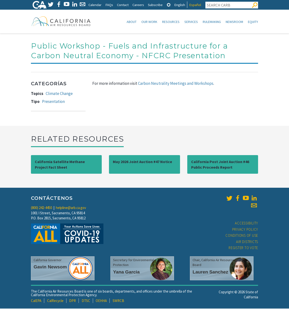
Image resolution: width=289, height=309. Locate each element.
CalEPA (36, 301)
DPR (72, 301)
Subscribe (155, 4)
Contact (123, 4)
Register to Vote (243, 248)
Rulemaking (212, 22)
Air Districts (247, 242)
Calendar (94, 4)
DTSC (86, 301)
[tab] (168, 4)
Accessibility (246, 223)
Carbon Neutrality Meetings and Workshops (175, 83)
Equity (253, 22)
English (179, 4)
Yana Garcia (126, 272)
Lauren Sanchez (210, 272)
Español (195, 4)
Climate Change (59, 94)
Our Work (149, 22)
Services (191, 22)
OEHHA (101, 301)
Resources (171, 22)
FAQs (109, 4)
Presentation (53, 102)
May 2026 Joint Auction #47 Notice (142, 162)
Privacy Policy (245, 230)
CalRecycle (55, 301)
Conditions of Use (241, 236)
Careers (138, 4)
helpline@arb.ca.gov (71, 208)
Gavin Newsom (50, 267)
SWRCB (118, 301)
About (132, 22)
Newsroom (234, 22)
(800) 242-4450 (41, 208)
